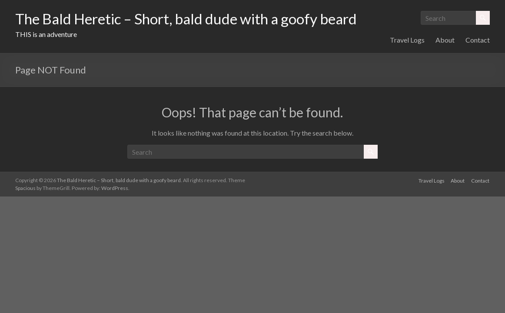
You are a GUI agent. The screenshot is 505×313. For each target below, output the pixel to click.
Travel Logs (407, 80)
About (445, 80)
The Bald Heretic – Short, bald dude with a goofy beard (201, 18)
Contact (477, 80)
